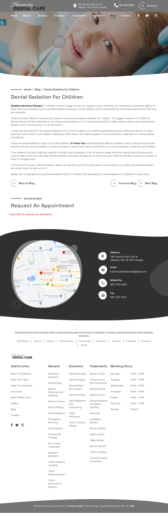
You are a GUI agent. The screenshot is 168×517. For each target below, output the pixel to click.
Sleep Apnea (97, 440)
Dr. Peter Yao (77, 143)
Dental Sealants (56, 413)
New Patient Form (21, 397)
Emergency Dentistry (54, 421)
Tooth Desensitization (56, 473)
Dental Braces (97, 388)
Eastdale (131, 341)
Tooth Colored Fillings (77, 424)
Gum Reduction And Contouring (77, 404)
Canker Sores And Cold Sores (98, 381)
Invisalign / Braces (96, 421)
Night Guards (97, 434)
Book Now (149, 5)
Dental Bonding (77, 373)
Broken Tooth (97, 373)
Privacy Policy (75, 506)
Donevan (146, 341)
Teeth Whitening (74, 415)
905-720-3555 (124, 5)
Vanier (84, 345)
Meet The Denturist (21, 385)
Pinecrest (101, 341)
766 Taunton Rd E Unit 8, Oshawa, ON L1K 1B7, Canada (90, 6)
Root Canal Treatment (54, 445)
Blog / (39, 89)
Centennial (84, 341)
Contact (126, 15)
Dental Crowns (56, 401)
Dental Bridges (77, 379)
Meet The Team (19, 379)
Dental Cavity (97, 394)
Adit (132, 506)
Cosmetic (59, 15)
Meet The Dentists (21, 373)
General (42, 15)
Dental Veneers (77, 394)
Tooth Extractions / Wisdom (55, 483)
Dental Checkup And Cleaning (55, 392)
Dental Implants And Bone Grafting (98, 404)
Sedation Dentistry (53, 454)
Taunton (116, 341)
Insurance (16, 391)
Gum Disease (55, 428)
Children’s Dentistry (53, 375)
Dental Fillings (56, 407)
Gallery (14, 403)
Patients (98, 15)
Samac (37, 341)
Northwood (66, 341)
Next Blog (148, 183)
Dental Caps (55, 383)
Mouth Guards (98, 428)
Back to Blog (24, 183)
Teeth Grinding (98, 452)
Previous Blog (124, 183)
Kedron (51, 341)
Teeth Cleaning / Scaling (56, 464)
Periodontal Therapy (54, 436)
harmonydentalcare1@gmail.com (128, 271)
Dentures (95, 413)
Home (14, 15)
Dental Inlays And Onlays (76, 387)
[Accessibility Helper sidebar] (3, 22)
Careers (15, 415)
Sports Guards (98, 446)
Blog (113, 15)
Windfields (22, 341)
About (26, 15)
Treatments (79, 15)
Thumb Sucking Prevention (98, 460)
